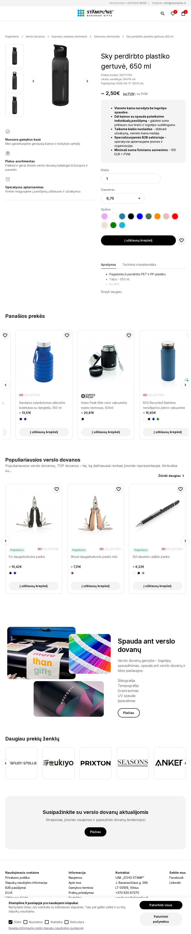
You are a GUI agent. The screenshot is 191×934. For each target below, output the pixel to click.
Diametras (108, 189)
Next (87, 81)
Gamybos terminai (81, 887)
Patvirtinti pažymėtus (161, 919)
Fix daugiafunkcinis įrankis (27, 556)
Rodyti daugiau (111, 292)
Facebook (176, 877)
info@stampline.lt (175, 3)
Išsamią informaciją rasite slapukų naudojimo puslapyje (46, 928)
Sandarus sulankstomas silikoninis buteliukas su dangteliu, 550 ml (94, 405)
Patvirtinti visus (160, 905)
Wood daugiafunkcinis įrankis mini (94, 556)
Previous (33, 81)
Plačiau (128, 713)
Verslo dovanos (35, 36)
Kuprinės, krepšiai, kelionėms (69, 36)
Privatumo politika (17, 877)
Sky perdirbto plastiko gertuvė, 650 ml (149, 36)
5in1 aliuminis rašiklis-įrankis (151, 556)
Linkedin (175, 882)
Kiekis (105, 170)
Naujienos (75, 877)
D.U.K (8, 892)
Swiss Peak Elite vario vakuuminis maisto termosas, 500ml (156, 405)
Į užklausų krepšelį (138, 240)
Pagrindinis (12, 36)
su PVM (142, 94)
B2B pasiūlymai (15, 887)
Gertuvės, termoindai (107, 36)
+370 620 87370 (127, 892)
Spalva (105, 209)
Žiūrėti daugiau (169, 475)
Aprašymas (108, 264)
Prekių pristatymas (81, 892)
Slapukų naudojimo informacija (26, 882)
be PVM (128, 94)
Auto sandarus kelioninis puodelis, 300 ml (32, 405)
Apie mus (75, 882)
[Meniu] (7, 13)
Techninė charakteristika (139, 264)
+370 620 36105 (136, 3)
